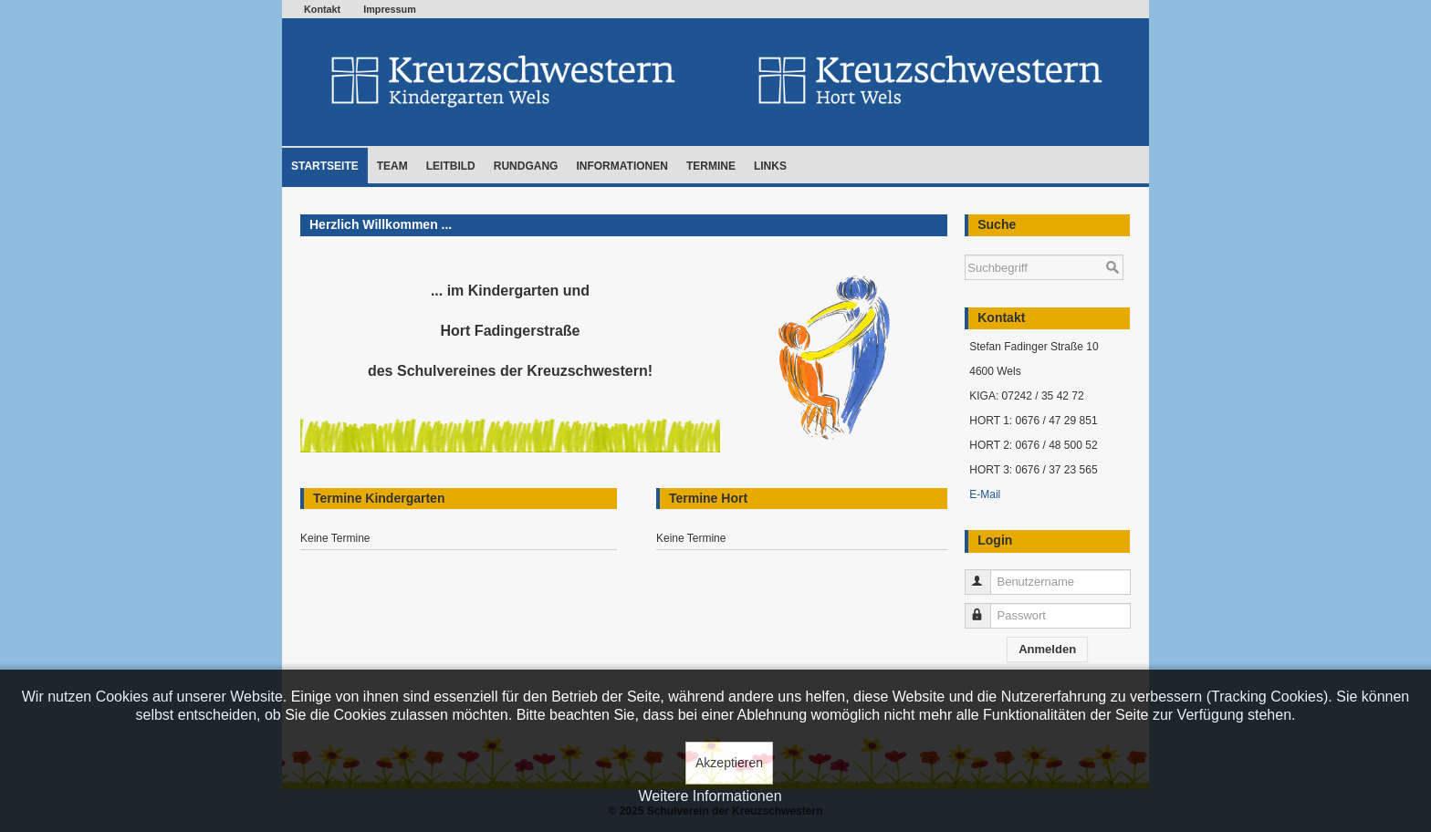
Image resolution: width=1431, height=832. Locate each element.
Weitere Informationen (709, 796)
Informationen (621, 166)
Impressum (389, 9)
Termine (711, 166)
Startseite (325, 166)
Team (392, 166)
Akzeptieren (729, 762)
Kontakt (322, 9)
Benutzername (986, 574)
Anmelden (1047, 649)
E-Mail (984, 494)
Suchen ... (965, 245)
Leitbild (450, 166)
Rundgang (526, 166)
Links (770, 166)
